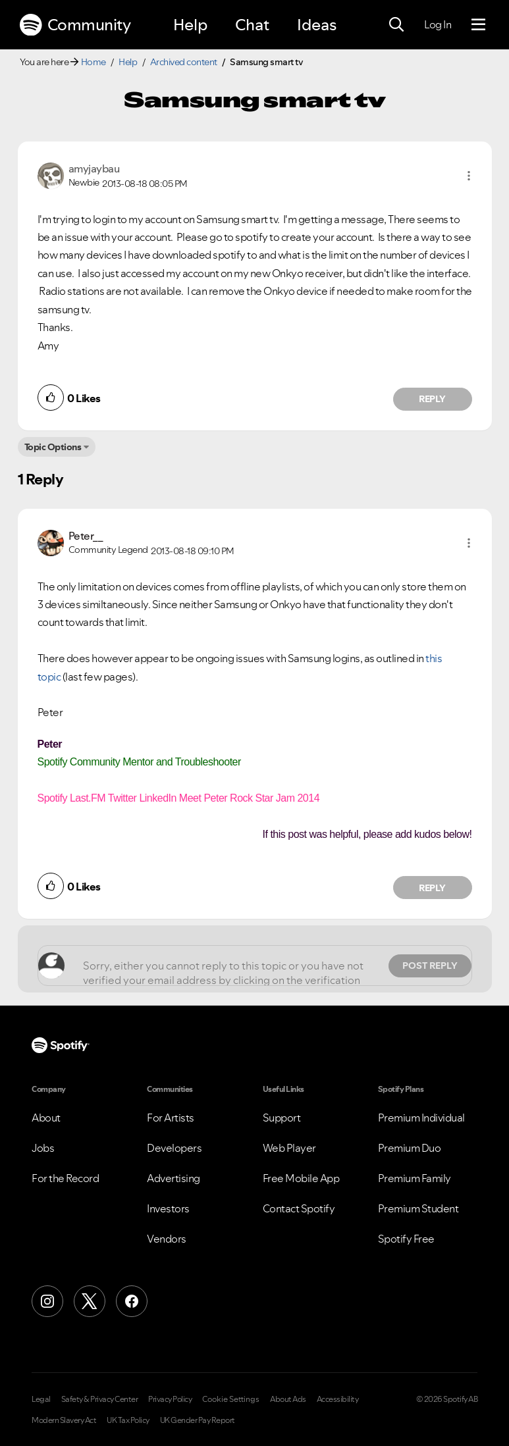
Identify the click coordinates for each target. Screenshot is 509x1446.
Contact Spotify (299, 1208)
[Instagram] (47, 1301)
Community (75, 25)
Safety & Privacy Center (99, 1399)
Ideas (316, 25)
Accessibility (338, 1399)
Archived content (183, 61)
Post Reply (430, 965)
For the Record (65, 1178)
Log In (437, 24)
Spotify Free (406, 1238)
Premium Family (414, 1178)
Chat (252, 25)
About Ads (288, 1399)
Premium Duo (409, 1148)
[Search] (396, 25)
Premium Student (418, 1208)
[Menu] (478, 25)
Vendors (166, 1238)
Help (190, 25)
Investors (168, 1208)
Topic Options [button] (53, 446)
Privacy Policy (170, 1399)
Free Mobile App (301, 1178)
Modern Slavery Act (64, 1420)
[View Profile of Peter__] (85, 536)
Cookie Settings (230, 1399)
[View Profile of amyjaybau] (94, 168)
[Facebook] (131, 1301)
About (46, 1117)
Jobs (43, 1148)
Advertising (173, 1178)
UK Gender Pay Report (197, 1420)
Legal (41, 1399)
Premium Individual (421, 1117)
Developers (174, 1148)
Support (282, 1117)
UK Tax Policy (128, 1420)
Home (93, 61)
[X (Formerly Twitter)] (89, 1301)
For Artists (170, 1117)
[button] (469, 176)
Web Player (289, 1148)
